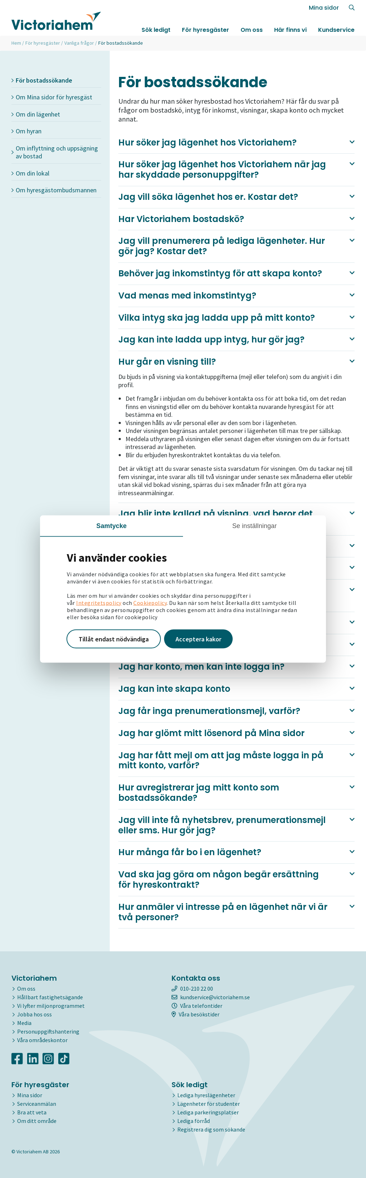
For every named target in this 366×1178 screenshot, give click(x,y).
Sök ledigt (156, 30)
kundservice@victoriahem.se (211, 997)
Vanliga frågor (79, 43)
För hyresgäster (205, 30)
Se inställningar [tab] (254, 525)
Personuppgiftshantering (48, 1031)
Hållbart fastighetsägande (50, 997)
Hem (16, 43)
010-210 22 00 (192, 988)
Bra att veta (31, 1112)
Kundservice (336, 30)
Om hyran (26, 131)
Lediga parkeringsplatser (208, 1112)
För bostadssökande (41, 80)
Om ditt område (36, 1120)
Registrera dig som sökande (211, 1129)
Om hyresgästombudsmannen (54, 190)
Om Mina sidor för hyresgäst (51, 97)
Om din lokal (30, 173)
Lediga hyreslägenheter (206, 1095)
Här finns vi (290, 30)
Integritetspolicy (99, 602)
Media (24, 1022)
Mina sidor (324, 8)
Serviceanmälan (36, 1103)
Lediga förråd (193, 1120)
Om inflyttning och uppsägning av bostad (54, 152)
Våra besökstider (195, 1014)
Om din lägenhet (35, 114)
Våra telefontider (197, 1005)
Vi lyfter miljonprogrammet (51, 1005)
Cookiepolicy (150, 602)
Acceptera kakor (198, 639)
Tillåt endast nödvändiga (114, 639)
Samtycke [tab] (112, 525)
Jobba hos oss (34, 1014)
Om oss (252, 30)
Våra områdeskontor (42, 1040)
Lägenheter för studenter (208, 1103)
